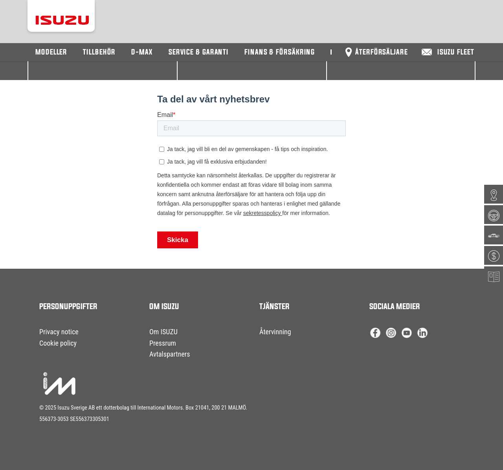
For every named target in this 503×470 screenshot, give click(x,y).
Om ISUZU (163, 332)
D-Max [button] (142, 52)
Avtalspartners (169, 354)
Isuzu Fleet (455, 52)
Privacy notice (59, 332)
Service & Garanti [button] (199, 52)
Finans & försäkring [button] (279, 52)
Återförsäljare (381, 52)
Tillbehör (99, 52)
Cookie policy (58, 343)
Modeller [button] (51, 52)
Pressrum (162, 343)
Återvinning (275, 332)
